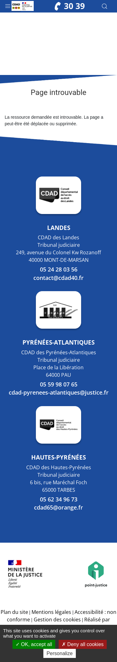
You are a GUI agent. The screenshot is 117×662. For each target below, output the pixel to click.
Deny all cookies (83, 644)
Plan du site (14, 612)
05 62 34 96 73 (58, 499)
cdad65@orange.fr (58, 507)
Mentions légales (51, 612)
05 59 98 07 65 (58, 384)
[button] (8, 4)
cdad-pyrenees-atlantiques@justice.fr (59, 392)
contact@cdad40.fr (58, 277)
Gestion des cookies (57, 619)
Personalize (59, 653)
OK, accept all (34, 644)
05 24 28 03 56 (58, 269)
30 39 (70, 6)
